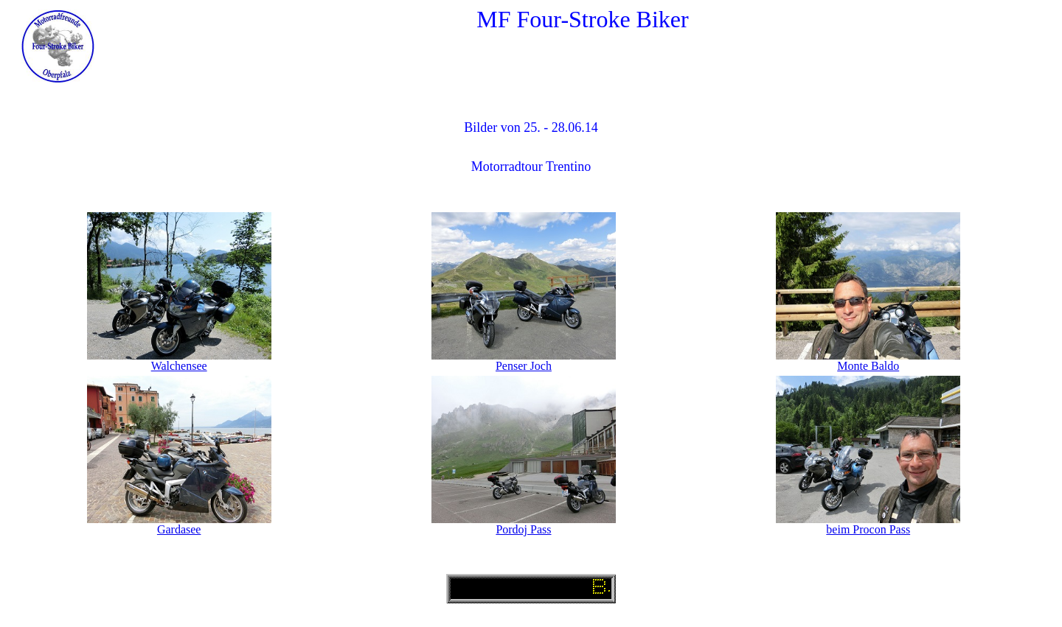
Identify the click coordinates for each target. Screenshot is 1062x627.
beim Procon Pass (868, 529)
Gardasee (179, 529)
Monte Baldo (868, 366)
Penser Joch (524, 366)
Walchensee (179, 366)
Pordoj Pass (523, 529)
